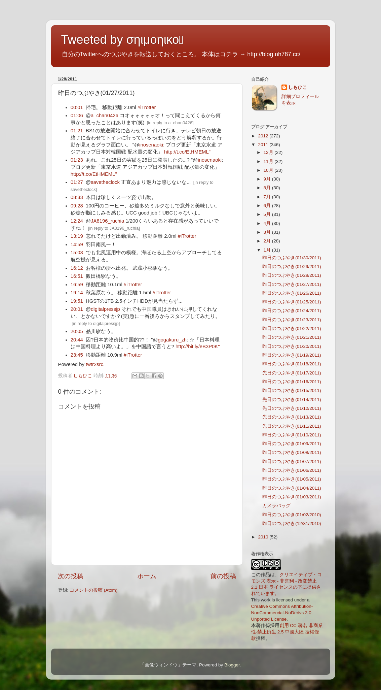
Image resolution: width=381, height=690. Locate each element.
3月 (268, 232)
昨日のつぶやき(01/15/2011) (291, 390)
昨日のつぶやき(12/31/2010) (291, 523)
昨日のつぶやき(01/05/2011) (291, 479)
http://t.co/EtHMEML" (187, 152)
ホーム (146, 576)
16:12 (77, 268)
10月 (269, 170)
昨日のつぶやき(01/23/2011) (291, 319)
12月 (269, 152)
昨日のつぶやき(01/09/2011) (291, 443)
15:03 (77, 252)
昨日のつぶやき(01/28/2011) (291, 275)
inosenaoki (151, 144)
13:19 (77, 236)
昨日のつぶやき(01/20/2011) (291, 346)
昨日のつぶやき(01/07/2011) (291, 461)
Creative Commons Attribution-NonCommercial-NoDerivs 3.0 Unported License (282, 613)
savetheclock (105, 182)
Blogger (232, 664)
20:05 (77, 331)
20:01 (77, 309)
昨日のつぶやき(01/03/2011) (291, 496)
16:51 (77, 276)
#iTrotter (147, 107)
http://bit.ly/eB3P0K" (198, 346)
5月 (268, 214)
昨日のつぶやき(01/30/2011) (291, 257)
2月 (268, 240)
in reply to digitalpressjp (96, 323)
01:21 (77, 130)
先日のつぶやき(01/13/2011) (291, 417)
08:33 (77, 197)
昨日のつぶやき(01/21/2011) (291, 337)
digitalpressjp (105, 309)
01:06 (77, 115)
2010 (263, 536)
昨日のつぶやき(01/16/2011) (291, 381)
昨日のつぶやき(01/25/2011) (291, 301)
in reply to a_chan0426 (170, 122)
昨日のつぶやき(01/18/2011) (291, 363)
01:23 (77, 160)
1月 (268, 250)
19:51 (77, 301)
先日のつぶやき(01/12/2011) (291, 408)
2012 (263, 135)
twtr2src (94, 364)
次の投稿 (70, 576)
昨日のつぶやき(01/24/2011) (291, 310)
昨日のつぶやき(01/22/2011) (291, 328)
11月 (269, 161)
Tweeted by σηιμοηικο (122, 39)
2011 (263, 144)
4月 (268, 223)
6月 (268, 205)
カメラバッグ (276, 505)
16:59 (77, 284)
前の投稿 (223, 576)
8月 (268, 187)
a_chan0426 (104, 115)
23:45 (77, 355)
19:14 (77, 292)
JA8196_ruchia (107, 221)
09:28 (77, 205)
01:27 (77, 182)
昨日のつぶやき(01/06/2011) (291, 470)
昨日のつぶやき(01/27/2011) (291, 284)
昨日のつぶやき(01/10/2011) (291, 434)
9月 (268, 179)
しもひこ (297, 87)
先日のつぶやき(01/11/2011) (291, 426)
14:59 (77, 244)
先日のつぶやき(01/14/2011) (291, 399)
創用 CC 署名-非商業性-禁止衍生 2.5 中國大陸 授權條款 (287, 632)
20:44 (77, 339)
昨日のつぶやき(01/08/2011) (291, 452)
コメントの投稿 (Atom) (93, 590)
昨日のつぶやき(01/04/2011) (291, 488)
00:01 (77, 107)
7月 (268, 196)
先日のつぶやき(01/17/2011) (291, 372)
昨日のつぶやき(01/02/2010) (291, 514)
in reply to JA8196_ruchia (114, 228)
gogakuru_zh (172, 339)
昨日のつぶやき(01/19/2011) (291, 355)
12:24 (77, 221)
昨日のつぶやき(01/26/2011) (291, 293)
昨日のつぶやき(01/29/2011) (291, 266)
